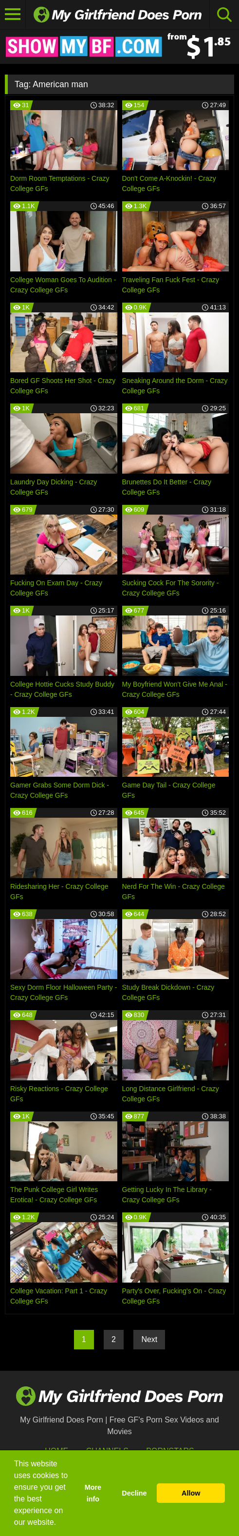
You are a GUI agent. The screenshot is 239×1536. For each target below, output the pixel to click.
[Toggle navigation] (13, 14)
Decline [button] (134, 1493)
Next (149, 1339)
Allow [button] (191, 1493)
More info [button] (93, 1493)
